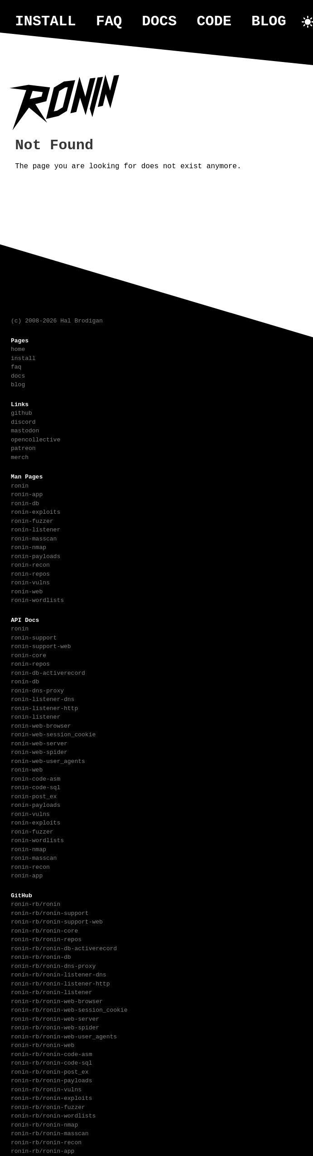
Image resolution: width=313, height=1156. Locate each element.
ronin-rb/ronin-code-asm (51, 1053)
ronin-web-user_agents (48, 760)
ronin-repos (30, 573)
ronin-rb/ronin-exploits (51, 1097)
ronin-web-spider (39, 751)
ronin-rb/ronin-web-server (55, 1018)
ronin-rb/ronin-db (41, 956)
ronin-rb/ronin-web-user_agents (64, 1036)
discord (23, 421)
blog (268, 21)
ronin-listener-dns (42, 698)
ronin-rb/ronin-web (42, 1044)
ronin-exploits (35, 511)
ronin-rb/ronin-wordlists (53, 1115)
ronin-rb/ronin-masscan (50, 1132)
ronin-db (25, 502)
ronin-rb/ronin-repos (46, 938)
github (21, 412)
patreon (23, 447)
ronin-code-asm (35, 778)
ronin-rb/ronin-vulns (46, 1089)
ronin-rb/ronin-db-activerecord (64, 947)
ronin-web (27, 591)
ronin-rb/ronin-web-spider (55, 1027)
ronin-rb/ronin (35, 903)
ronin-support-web (41, 645)
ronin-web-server (39, 743)
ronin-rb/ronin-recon (46, 1141)
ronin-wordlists (37, 599)
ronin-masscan (34, 538)
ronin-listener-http (44, 707)
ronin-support (34, 637)
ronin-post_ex (34, 795)
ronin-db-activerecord (48, 672)
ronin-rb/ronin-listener (51, 991)
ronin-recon (30, 564)
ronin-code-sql (35, 786)
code (214, 21)
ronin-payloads (35, 555)
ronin (20, 485)
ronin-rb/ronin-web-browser (57, 1000)
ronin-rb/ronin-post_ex (50, 1071)
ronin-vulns (30, 582)
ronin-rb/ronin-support (50, 912)
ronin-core (28, 654)
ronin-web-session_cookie (53, 734)
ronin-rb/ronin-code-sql (51, 1062)
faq (109, 21)
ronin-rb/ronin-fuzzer (48, 1106)
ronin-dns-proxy (37, 690)
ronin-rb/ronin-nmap (44, 1124)
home (18, 348)
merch (20, 456)
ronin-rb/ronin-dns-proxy (53, 965)
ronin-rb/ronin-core (44, 930)
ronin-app (27, 493)
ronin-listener (35, 529)
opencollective (35, 439)
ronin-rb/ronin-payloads (51, 1079)
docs (159, 21)
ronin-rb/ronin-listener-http (60, 983)
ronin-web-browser (41, 725)
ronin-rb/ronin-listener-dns (58, 974)
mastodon (25, 430)
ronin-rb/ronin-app (42, 1150)
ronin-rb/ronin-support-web (57, 921)
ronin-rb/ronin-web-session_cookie (69, 1009)
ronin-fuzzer (32, 520)
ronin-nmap (28, 546)
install (45, 21)
